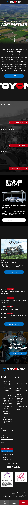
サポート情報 (21, 383)
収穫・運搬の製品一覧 (14, 168)
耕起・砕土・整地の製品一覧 (16, 122)
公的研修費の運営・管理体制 (22, 407)
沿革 (18, 404)
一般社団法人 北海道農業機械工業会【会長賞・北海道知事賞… (14, 292)
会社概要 (19, 403)
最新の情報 (19, 401)
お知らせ (11, 289)
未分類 (10, 306)
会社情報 (14, 76)
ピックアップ (7, 436)
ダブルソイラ (7, 391)
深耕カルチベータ (8, 403)
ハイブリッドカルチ (8, 388)
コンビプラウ (7, 393)
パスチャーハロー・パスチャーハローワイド (8, 386)
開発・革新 (19, 399)
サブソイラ (6, 390)
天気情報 (5, 457)
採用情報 (7, 430)
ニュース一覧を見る (14, 324)
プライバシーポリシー (8, 459)
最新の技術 (19, 396)
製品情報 (7, 376)
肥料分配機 (6, 402)
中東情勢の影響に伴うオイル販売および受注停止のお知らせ (13, 301)
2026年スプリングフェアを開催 (9, 309)
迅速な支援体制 (20, 398)
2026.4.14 (3, 298)
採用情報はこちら (18, 353)
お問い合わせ (6, 448)
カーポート (21, 376)
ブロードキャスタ (8, 400)
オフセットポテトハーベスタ (8, 415)
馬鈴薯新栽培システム (8, 422)
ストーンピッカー (8, 395)
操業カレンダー (6, 456)
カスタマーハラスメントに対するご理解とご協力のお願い (13, 317)
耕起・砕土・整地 (7, 381)
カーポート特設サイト (14, 220)
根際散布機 (6, 408)
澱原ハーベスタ (7, 418)
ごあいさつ (19, 394)
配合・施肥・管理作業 (8, 398)
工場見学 (19, 409)
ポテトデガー (7, 413)
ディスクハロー (7, 383)
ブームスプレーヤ (8, 405)
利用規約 (15, 496)
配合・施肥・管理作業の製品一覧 (17, 145)
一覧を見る (14, 272)
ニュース (7, 443)
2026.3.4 (3, 306)
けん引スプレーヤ (8, 406)
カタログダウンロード (7, 451)
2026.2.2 (3, 313)
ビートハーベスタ (8, 423)
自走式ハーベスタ (8, 419)
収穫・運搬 (5, 411)
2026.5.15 (3, 289)
